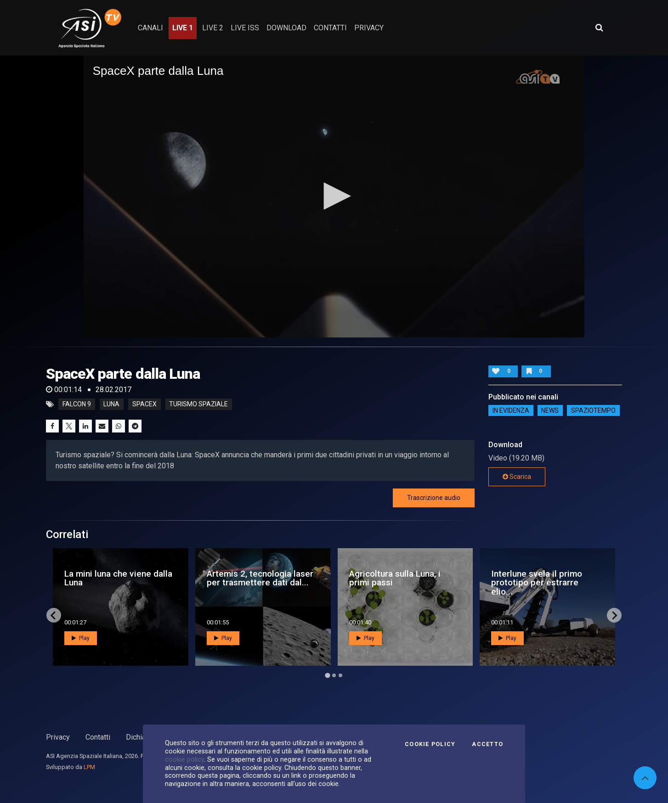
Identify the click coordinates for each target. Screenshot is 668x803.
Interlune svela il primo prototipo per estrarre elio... (536, 582)
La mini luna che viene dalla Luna (118, 578)
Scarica (517, 476)
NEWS (550, 410)
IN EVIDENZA (511, 410)
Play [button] (81, 638)
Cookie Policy (430, 744)
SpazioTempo (593, 410)
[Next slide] (614, 615)
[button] (334, 196)
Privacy (58, 737)
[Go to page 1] (327, 675)
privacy (369, 27)
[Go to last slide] (53, 615)
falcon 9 (76, 404)
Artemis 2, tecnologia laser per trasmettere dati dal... (260, 578)
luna (111, 404)
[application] (334, 196)
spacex (144, 404)
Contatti (97, 737)
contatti (330, 27)
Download (286, 27)
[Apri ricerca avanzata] (599, 27)
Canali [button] (150, 27)
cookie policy (184, 759)
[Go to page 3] (340, 675)
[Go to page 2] (334, 675)
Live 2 (212, 27)
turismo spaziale (198, 404)
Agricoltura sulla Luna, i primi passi (395, 578)
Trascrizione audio (433, 497)
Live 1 (182, 27)
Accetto (487, 744)
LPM (89, 767)
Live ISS (245, 27)
